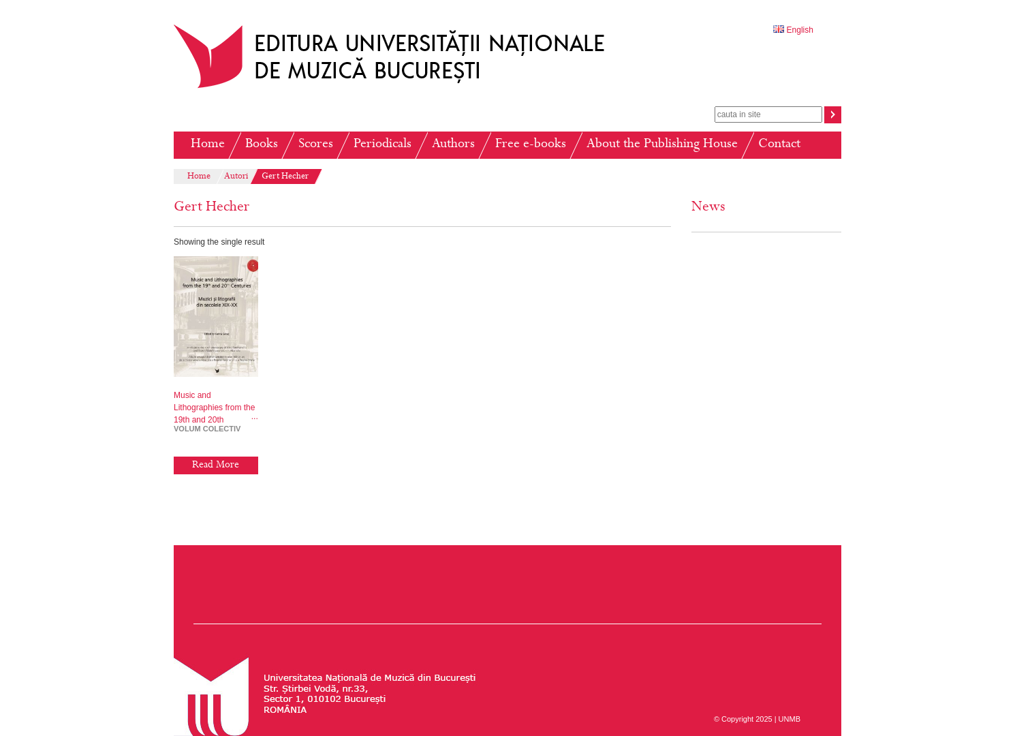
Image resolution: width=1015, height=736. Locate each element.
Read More (215, 465)
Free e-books (530, 145)
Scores (315, 145)
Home (208, 145)
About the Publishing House (662, 145)
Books (261, 145)
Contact (779, 145)
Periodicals (382, 145)
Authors (453, 145)
